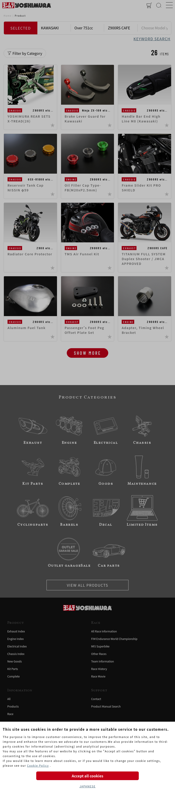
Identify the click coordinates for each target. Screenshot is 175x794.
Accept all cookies (87, 776)
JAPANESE (88, 786)
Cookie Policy (38, 765)
